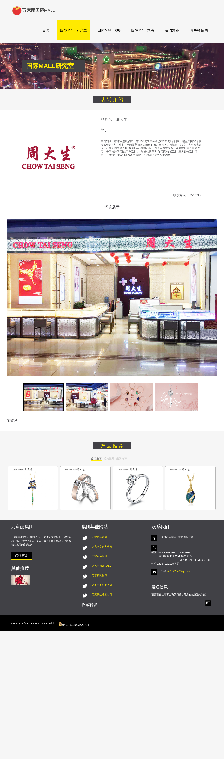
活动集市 (172, 30)
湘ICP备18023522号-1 (73, 624)
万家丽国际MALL (101, 565)
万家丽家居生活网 (102, 585)
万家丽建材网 (99, 575)
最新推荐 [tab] (121, 458)
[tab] (43, 397)
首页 (46, 30)
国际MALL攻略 (109, 30)
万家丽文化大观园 (102, 546)
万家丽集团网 (99, 537)
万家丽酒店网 (99, 556)
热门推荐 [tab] (96, 458)
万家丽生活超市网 (102, 594)
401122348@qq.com (179, 571)
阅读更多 (21, 555)
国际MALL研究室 (73, 30)
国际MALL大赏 (142, 30)
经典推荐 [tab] (109, 458)
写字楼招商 (199, 30)
